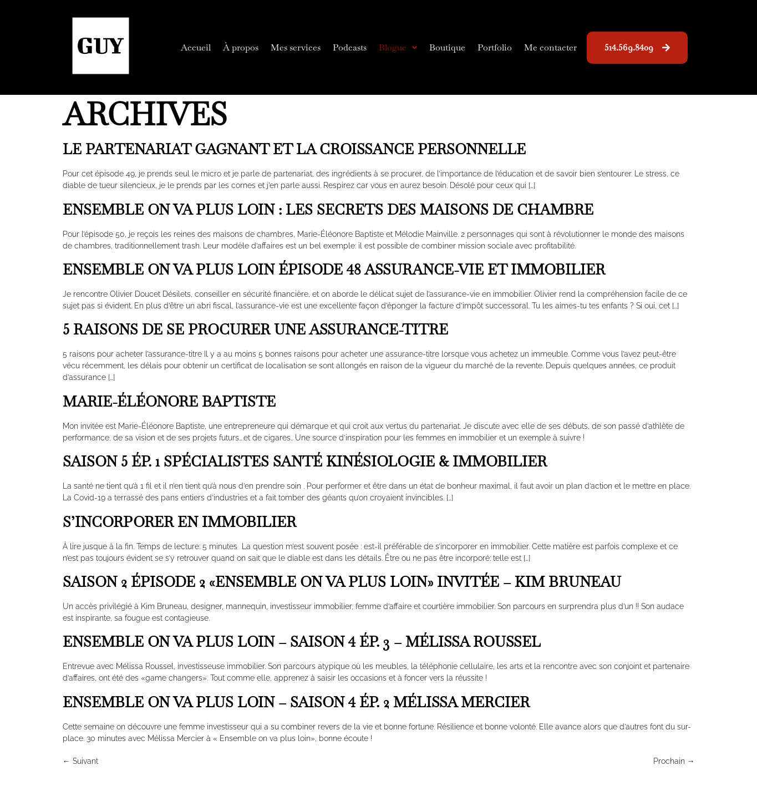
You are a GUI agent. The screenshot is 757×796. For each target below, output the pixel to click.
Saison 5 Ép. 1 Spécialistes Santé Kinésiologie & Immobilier (305, 461)
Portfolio (494, 47)
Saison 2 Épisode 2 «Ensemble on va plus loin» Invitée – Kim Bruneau (342, 581)
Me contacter (550, 47)
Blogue (398, 47)
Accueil (196, 47)
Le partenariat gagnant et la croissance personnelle (294, 149)
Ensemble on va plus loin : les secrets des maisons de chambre (328, 209)
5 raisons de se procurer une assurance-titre (255, 329)
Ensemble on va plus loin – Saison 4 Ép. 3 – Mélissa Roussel (302, 641)
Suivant (80, 761)
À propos (240, 47)
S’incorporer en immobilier (179, 522)
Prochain (674, 761)
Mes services (296, 47)
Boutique (447, 47)
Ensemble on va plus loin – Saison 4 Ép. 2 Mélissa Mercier (296, 702)
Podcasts (350, 47)
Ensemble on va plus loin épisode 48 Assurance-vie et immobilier (334, 269)
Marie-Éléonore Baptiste (169, 401)
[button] (398, 47)
